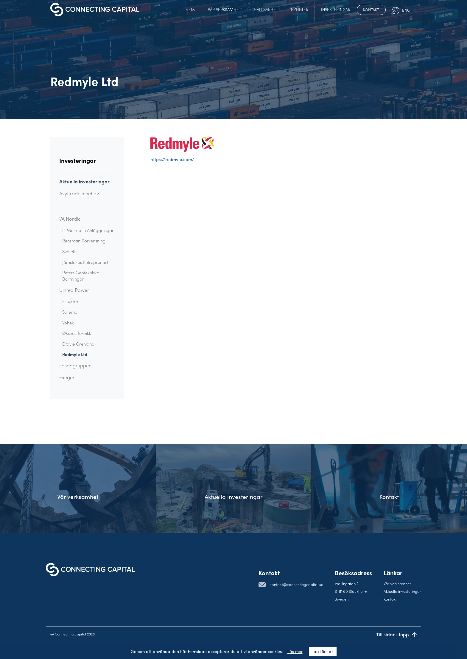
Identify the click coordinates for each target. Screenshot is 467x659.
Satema (69, 312)
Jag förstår (322, 652)
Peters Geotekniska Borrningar (80, 276)
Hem (190, 9)
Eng (401, 10)
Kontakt (371, 10)
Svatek (68, 251)
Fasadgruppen (75, 365)
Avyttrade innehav (79, 193)
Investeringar (335, 9)
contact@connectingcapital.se (296, 584)
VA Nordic (69, 218)
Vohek (68, 323)
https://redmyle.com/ (172, 159)
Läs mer (295, 652)
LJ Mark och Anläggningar (88, 230)
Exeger (66, 377)
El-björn (70, 301)
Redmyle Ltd (74, 354)
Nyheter (299, 9)
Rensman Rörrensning (83, 241)
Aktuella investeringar (84, 181)
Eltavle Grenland (78, 344)
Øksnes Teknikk (76, 333)
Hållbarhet (266, 9)
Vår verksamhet (224, 9)
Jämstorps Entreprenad (85, 262)
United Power (74, 290)
